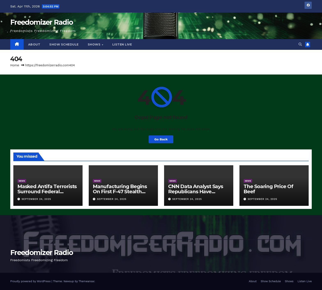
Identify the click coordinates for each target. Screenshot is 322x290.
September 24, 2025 (36, 199)
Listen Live (122, 44)
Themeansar (86, 281)
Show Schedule (64, 44)
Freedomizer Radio (41, 22)
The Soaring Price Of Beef (268, 188)
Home (14, 65)
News (22, 181)
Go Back (161, 139)
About (34, 44)
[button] (300, 44)
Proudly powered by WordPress (31, 281)
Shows (94, 44)
